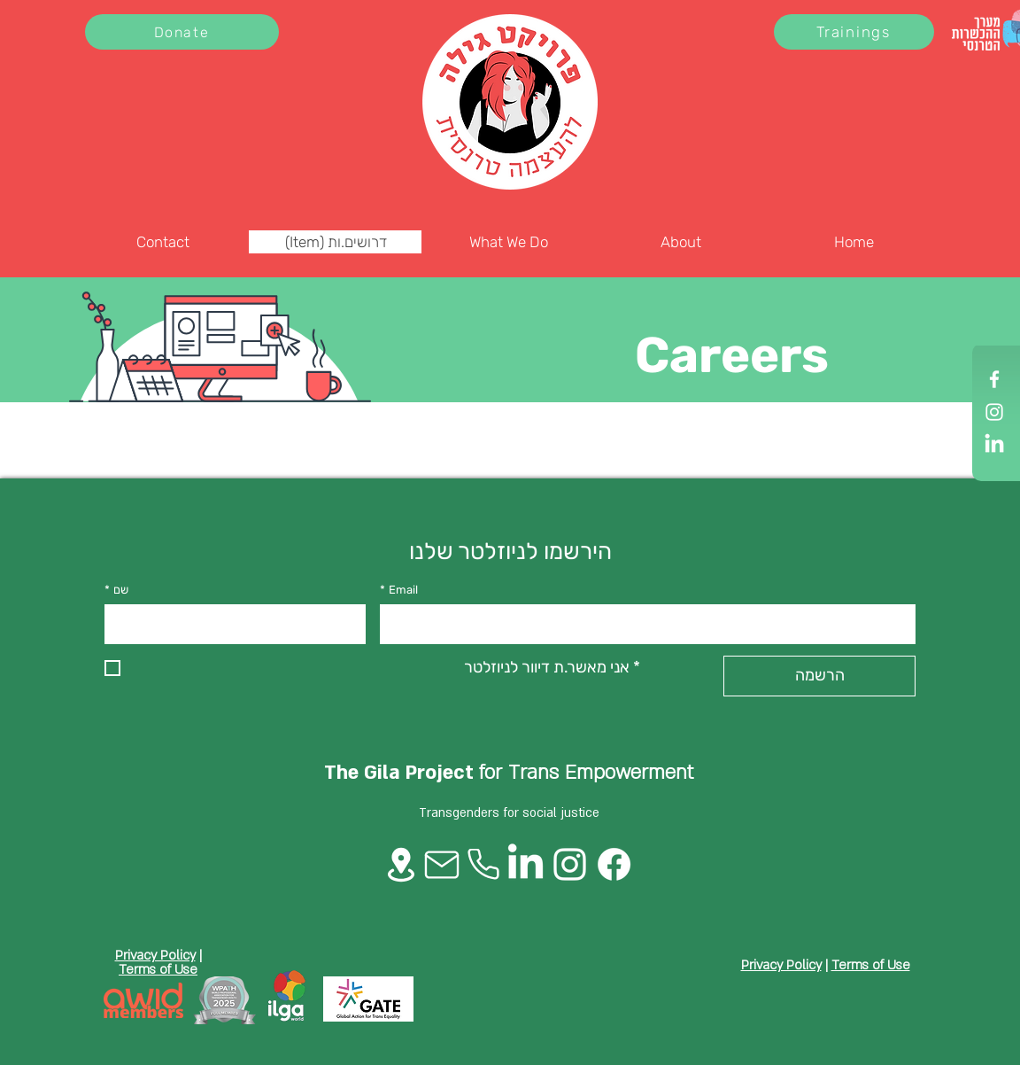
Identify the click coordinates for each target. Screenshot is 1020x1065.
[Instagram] (994, 412)
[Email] (642, 624)
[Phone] (483, 864)
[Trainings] (854, 32)
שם (116, 590)
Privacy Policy (155, 955)
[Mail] (442, 864)
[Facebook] (994, 379)
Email (399, 590)
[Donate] (182, 32)
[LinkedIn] (994, 444)
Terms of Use (158, 969)
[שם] (229, 624)
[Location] (401, 864)
